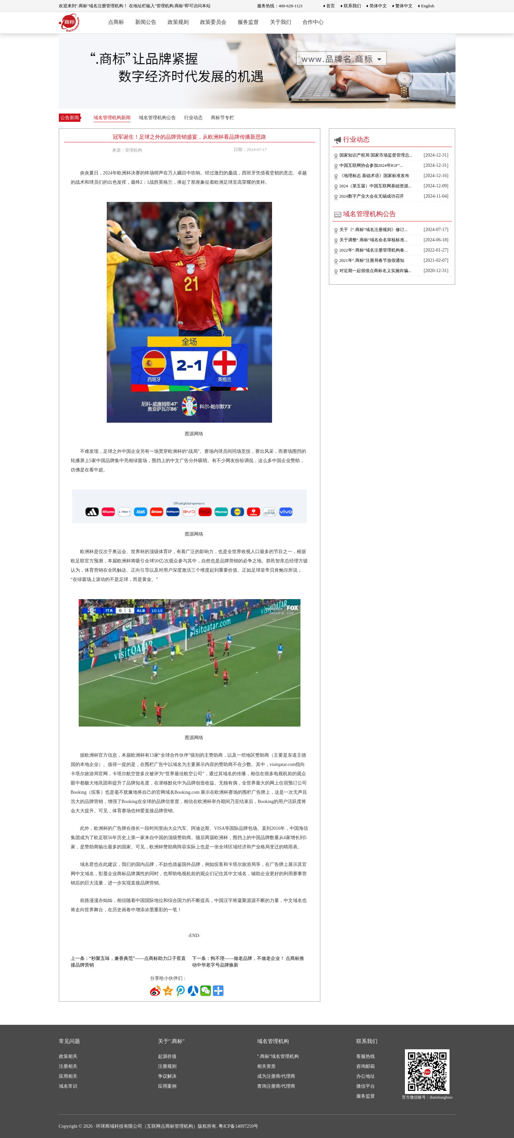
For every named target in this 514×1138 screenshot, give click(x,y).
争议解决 (167, 1076)
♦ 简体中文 (376, 5)
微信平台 (365, 1086)
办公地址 (365, 1076)
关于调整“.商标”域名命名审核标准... (373, 239)
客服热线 (365, 1056)
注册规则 (167, 1066)
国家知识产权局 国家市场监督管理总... (376, 155)
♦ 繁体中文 (402, 5)
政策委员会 (213, 22)
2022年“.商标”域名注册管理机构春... (373, 250)
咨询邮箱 (365, 1066)
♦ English (426, 5)
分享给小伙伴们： (168, 978)
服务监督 (248, 22)
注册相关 (68, 1066)
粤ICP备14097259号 (238, 1126)
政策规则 (178, 22)
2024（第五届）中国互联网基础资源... (375, 185)
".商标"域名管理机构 (278, 1056)
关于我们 (280, 22)
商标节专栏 (222, 117)
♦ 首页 (329, 5)
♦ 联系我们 (350, 5)
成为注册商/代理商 (276, 1076)
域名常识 (68, 1086)
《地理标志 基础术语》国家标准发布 (374, 175)
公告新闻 (69, 117)
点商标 (116, 22)
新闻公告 (145, 22)
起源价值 (167, 1056)
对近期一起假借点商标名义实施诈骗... (375, 270)
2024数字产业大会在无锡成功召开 (371, 196)
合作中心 (313, 22)
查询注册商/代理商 (276, 1086)
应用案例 (167, 1086)
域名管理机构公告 (157, 117)
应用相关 (68, 1076)
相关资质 (266, 1066)
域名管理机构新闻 (112, 117)
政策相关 (68, 1056)
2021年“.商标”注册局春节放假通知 (372, 260)
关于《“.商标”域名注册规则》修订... (373, 229)
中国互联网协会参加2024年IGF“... (371, 165)
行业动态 (193, 117)
